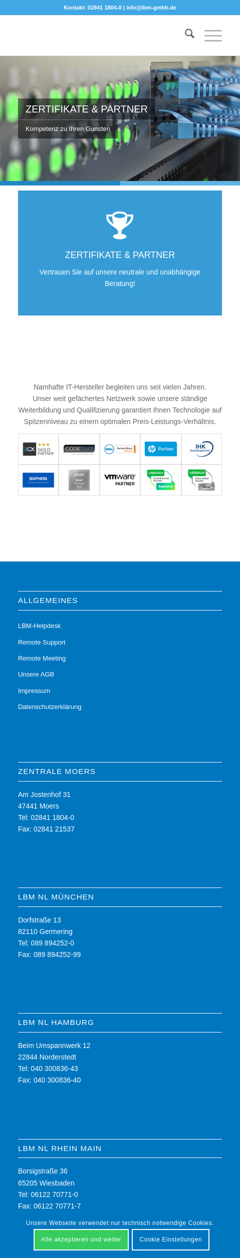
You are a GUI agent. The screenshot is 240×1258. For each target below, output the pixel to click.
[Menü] (208, 36)
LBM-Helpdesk (39, 626)
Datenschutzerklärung (49, 706)
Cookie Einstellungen (170, 1239)
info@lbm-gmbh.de (151, 7)
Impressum (34, 690)
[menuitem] (184, 36)
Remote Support (42, 642)
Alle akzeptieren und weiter (81, 1239)
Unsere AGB (36, 674)
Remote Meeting (42, 658)
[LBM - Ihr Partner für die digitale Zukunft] (99, 36)
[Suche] (184, 36)
